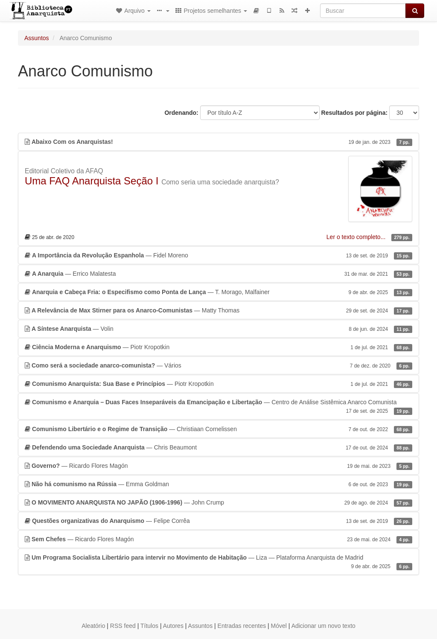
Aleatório (93, 625)
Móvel (279, 625)
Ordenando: (181, 112)
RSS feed (123, 625)
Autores (173, 625)
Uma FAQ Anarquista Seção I (92, 181)
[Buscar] (363, 10)
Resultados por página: (354, 112)
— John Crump (218, 502)
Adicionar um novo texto (323, 625)
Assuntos (36, 38)
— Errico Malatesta (218, 273)
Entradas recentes (242, 625)
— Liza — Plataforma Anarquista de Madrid (218, 562)
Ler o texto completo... (356, 236)
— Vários (218, 365)
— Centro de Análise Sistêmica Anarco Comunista (218, 407)
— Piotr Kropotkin (218, 347)
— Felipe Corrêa (218, 520)
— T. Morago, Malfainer (218, 292)
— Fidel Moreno (218, 255)
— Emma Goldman (218, 484)
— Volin (218, 328)
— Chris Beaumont (218, 447)
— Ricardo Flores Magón (218, 465)
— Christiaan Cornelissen (218, 429)
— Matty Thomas (218, 310)
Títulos (149, 625)
